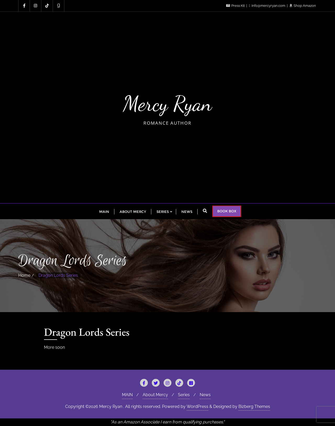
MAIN (127, 394)
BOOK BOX (226, 211)
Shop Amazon (302, 6)
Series (184, 394)
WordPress (197, 406)
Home (24, 275)
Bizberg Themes (254, 406)
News (205, 394)
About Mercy (155, 394)
